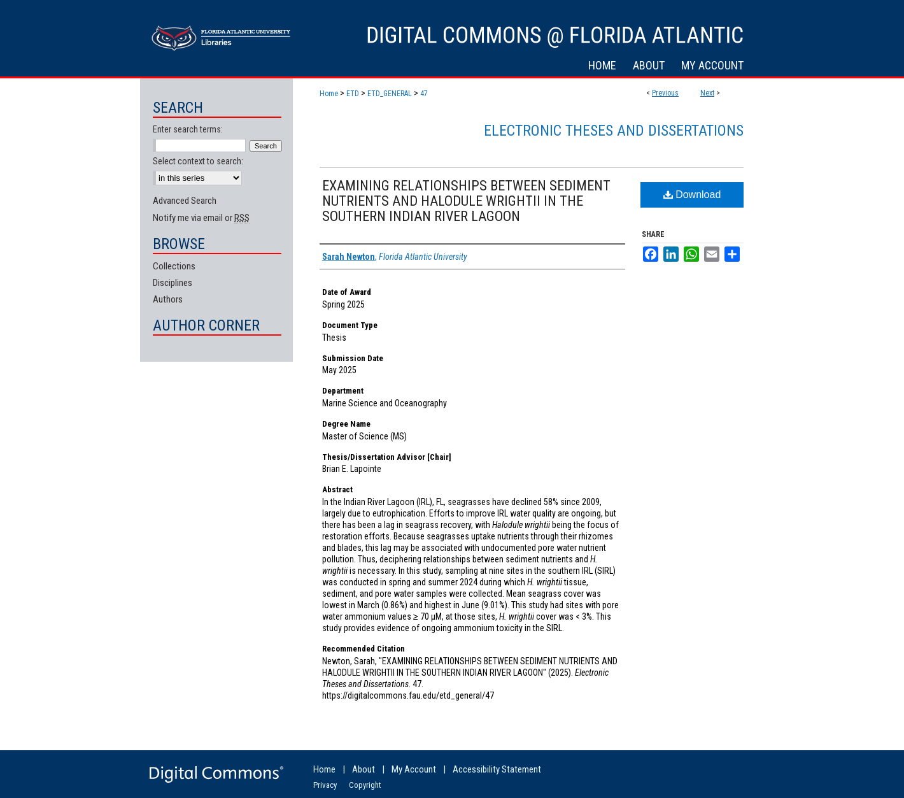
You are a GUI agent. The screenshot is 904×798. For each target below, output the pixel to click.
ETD (352, 93)
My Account (414, 769)
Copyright (365, 785)
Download (692, 194)
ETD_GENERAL (389, 93)
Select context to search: (198, 161)
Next (707, 93)
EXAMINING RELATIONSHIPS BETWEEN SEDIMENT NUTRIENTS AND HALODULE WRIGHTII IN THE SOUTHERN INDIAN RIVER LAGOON (466, 201)
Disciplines (172, 283)
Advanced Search (184, 200)
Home (329, 93)
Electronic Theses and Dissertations (614, 130)
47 (424, 93)
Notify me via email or (201, 218)
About (363, 769)
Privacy (325, 785)
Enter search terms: (188, 129)
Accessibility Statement (497, 769)
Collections (174, 266)
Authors (168, 299)
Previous (665, 93)
